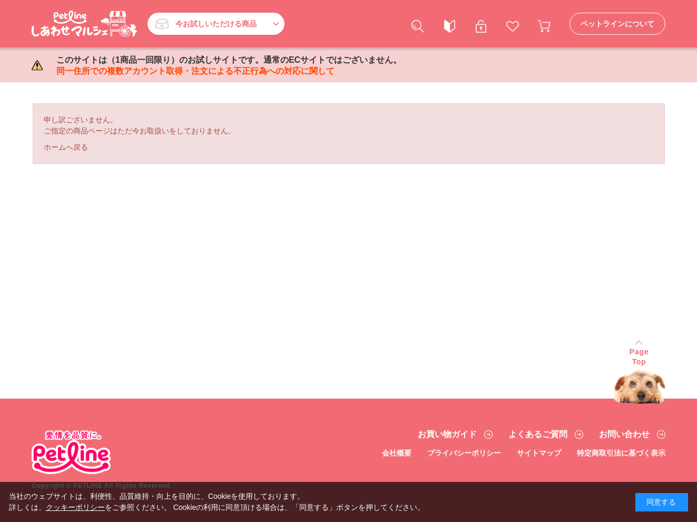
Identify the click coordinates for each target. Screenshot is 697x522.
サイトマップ (539, 453)
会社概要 (396, 453)
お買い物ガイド (447, 434)
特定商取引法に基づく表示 (621, 453)
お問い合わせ (624, 434)
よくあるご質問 (537, 434)
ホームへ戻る (66, 147)
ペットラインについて (617, 24)
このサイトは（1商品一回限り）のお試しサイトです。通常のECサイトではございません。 (228, 65)
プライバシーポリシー (464, 453)
